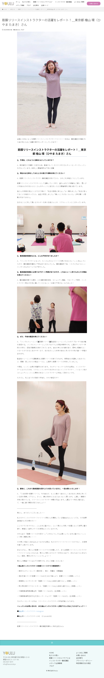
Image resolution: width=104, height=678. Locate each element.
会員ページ (44, 5)
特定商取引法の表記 (83, 663)
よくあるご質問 (79, 2)
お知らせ (12, 9)
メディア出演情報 (55, 663)
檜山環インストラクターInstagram (31, 611)
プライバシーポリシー (84, 660)
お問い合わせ (93, 4)
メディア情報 (20, 5)
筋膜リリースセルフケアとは (42, 2)
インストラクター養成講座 (63, 2)
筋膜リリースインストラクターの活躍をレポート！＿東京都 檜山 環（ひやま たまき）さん (43, 9)
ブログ (29, 5)
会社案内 (36, 5)
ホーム (18, 2)
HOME (5, 9)
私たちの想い (26, 2)
